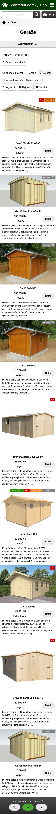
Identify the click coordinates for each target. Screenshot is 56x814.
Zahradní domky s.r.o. (29, 5)
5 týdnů (20, 153)
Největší (41, 87)
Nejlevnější (33, 80)
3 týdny (20, 466)
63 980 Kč (20, 539)
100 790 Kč (20, 216)
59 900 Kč (20, 461)
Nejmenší (25, 87)
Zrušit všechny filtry (14, 62)
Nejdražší (9, 87)
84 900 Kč (20, 148)
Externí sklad (20, 616)
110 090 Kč (20, 370)
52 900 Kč (20, 702)
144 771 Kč (20, 611)
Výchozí (45, 72)
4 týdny (20, 221)
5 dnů (20, 543)
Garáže (15, 22)
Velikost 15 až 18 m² (14, 54)
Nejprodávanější (12, 80)
